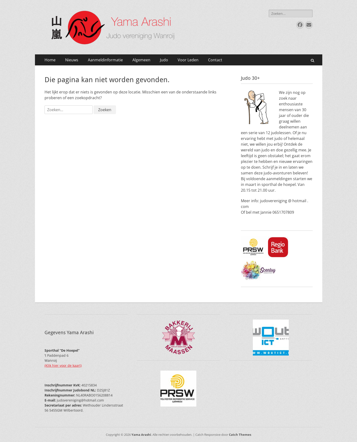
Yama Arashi (141, 434)
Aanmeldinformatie (105, 60)
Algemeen (141, 60)
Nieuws (71, 60)
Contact (215, 60)
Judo (164, 60)
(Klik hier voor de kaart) (63, 365)
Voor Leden (188, 60)
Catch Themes (240, 434)
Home (50, 60)
